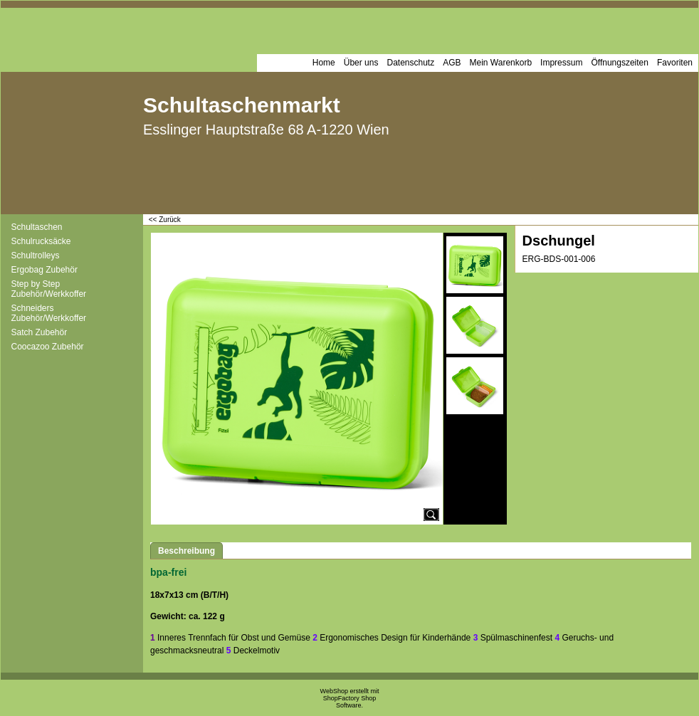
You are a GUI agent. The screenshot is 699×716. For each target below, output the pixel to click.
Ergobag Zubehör (44, 270)
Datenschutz (410, 63)
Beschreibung (186, 551)
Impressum (561, 63)
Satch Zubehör (39, 332)
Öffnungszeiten (619, 63)
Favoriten (675, 63)
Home (323, 63)
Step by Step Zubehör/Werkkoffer (49, 289)
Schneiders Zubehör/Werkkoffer (49, 313)
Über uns (361, 63)
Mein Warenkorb (501, 63)
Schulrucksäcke (41, 241)
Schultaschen (37, 227)
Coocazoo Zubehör (47, 347)
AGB (452, 63)
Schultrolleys (35, 255)
